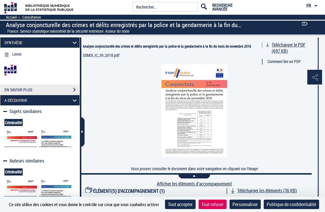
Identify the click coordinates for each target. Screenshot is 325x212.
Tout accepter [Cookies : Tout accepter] (180, 204)
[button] (314, 77)
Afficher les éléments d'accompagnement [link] (194, 184)
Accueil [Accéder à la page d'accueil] (11, 17)
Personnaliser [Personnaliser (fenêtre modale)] (245, 204)
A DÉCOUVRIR (41, 100)
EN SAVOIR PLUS (42, 90)
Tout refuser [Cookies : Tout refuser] (213, 204)
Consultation (31, 17)
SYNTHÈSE (41, 42)
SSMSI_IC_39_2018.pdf (101, 55)
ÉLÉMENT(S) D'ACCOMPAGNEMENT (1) (125, 191)
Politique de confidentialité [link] (291, 204)
